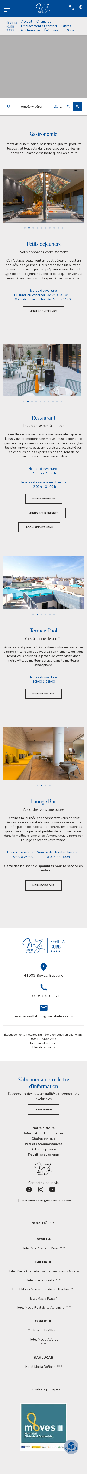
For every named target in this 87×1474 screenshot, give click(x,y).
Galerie (72, 30)
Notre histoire (44, 1128)
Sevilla (43, 1239)
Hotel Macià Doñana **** (43, 1367)
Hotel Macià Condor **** (43, 1280)
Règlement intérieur (43, 1043)
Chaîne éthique (43, 1138)
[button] (77, 106)
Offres (66, 26)
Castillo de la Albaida (43, 1330)
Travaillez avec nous (43, 1155)
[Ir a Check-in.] (62, 7)
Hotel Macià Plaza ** (44, 1298)
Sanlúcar (43, 1357)
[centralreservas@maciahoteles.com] (18, 1200)
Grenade (43, 1262)
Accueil (26, 21)
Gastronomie (30, 30)
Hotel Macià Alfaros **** (43, 1341)
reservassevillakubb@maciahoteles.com (43, 1016)
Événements (53, 30)
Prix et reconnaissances (43, 1144)
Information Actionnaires (43, 1133)
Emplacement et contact (39, 26)
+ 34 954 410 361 (43, 996)
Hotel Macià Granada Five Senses (44, 1271)
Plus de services (43, 1047)
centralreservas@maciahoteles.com (46, 1200)
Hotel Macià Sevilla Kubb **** (43, 1248)
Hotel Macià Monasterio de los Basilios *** (43, 1289)
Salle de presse (43, 1149)
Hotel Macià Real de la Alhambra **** (43, 1307)
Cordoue (43, 1321)
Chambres (43, 21)
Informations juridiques (43, 1389)
